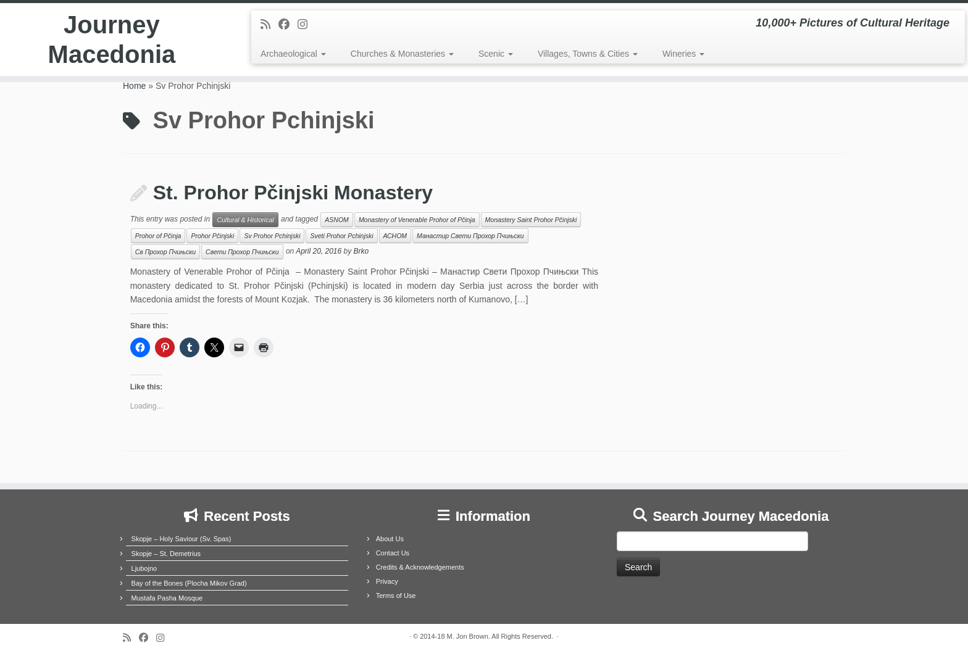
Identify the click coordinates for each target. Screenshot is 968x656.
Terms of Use (396, 595)
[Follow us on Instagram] (306, 25)
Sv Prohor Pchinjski (272, 235)
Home (134, 86)
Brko (361, 251)
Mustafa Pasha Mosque (167, 598)
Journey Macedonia (112, 39)
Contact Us (392, 553)
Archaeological (293, 54)
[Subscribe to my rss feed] (269, 25)
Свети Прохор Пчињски (242, 251)
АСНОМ (395, 235)
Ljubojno (144, 568)
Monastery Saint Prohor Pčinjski (531, 219)
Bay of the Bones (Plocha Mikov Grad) (189, 583)
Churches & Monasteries (402, 54)
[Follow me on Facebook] (288, 25)
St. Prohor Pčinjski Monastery (293, 192)
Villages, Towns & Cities (588, 54)
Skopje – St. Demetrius (166, 553)
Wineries (683, 54)
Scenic (495, 54)
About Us (390, 538)
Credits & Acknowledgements (420, 567)
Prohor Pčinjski (212, 235)
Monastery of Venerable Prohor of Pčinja (417, 219)
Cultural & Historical (245, 219)
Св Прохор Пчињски (165, 251)
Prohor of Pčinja (158, 235)
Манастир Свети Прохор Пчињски (470, 235)
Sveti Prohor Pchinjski (341, 235)
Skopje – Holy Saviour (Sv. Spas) (181, 538)
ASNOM (337, 219)
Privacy (387, 581)
